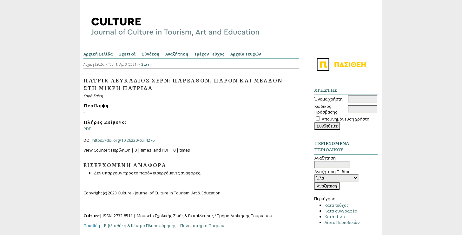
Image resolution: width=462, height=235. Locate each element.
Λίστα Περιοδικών (342, 222)
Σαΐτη (146, 64)
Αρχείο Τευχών (245, 54)
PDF (87, 129)
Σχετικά (127, 54)
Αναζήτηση (176, 54)
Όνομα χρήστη (328, 99)
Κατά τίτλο (335, 216)
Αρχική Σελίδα (98, 54)
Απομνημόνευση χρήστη (345, 119)
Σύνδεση (150, 54)
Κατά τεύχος (336, 205)
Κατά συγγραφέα (341, 211)
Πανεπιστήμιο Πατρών (202, 225)
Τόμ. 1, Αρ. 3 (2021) (122, 64)
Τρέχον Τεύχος (209, 54)
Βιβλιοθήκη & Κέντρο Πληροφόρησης (140, 225)
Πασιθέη (91, 225)
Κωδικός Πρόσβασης (325, 109)
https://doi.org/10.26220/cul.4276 (123, 140)
